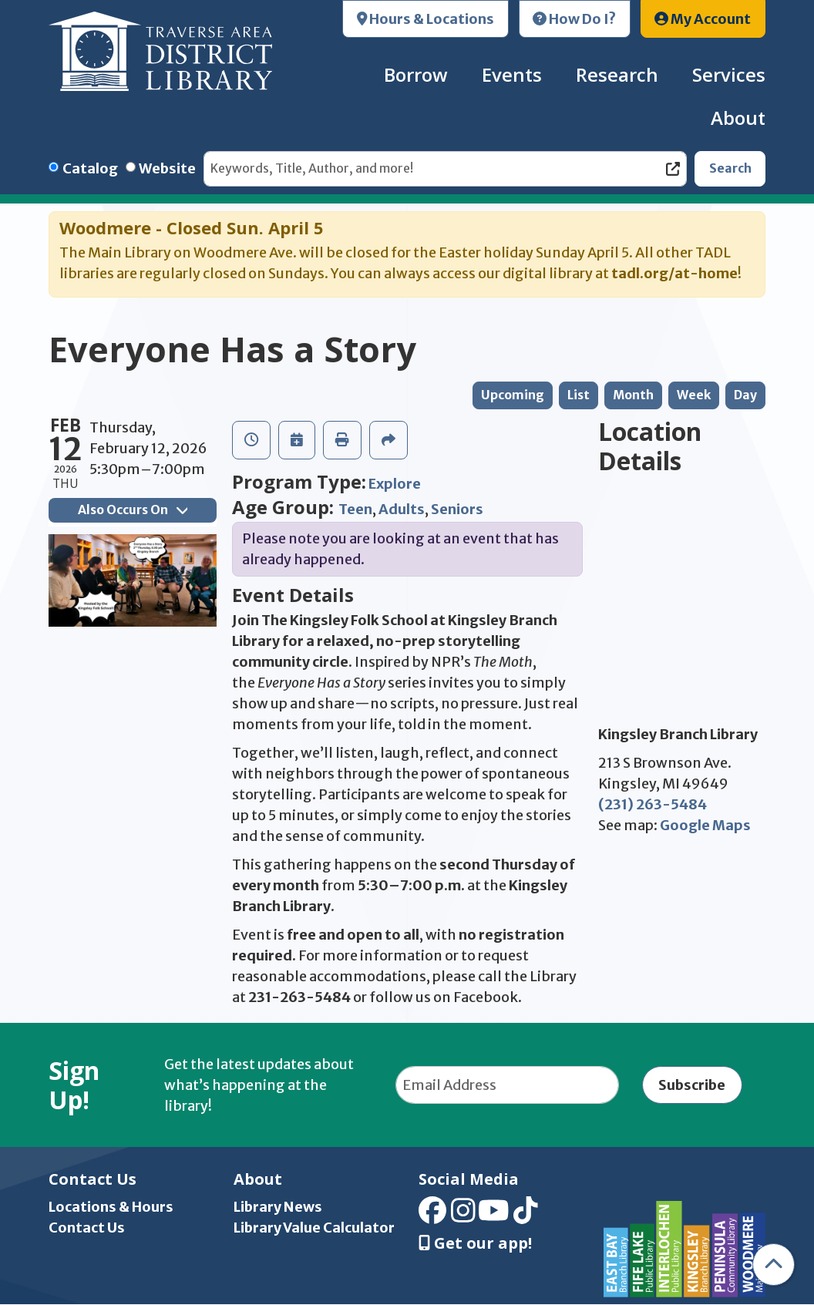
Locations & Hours (111, 1207)
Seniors (457, 509)
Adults (401, 509)
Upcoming (512, 395)
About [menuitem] (738, 117)
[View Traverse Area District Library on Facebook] (432, 1216)
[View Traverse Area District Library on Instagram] (463, 1216)
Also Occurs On (132, 510)
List (578, 395)
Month (633, 395)
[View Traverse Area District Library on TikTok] (525, 1216)
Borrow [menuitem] (416, 74)
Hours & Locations (426, 19)
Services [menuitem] (728, 74)
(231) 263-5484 (652, 804)
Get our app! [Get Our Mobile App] (475, 1243)
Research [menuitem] (617, 74)
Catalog (90, 168)
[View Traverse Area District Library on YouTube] (494, 1216)
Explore (394, 484)
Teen (355, 509)
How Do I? (574, 19)
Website (167, 168)
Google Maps (705, 825)
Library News (278, 1207)
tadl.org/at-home (674, 273)
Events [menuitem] (512, 74)
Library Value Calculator (314, 1227)
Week (694, 395)
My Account (702, 19)
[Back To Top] (773, 1264)
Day (745, 395)
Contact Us (87, 1227)
